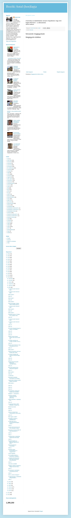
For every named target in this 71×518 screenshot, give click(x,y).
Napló (8, 198)
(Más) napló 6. (11, 301)
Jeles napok (9, 178)
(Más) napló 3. (11, 349)
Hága (8, 172)
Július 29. (10, 310)
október (10, 282)
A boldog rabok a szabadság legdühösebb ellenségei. (14, 437)
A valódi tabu (11, 375)
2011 (8, 494)
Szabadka (9, 220)
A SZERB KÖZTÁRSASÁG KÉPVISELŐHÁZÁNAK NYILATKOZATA (13, 459)
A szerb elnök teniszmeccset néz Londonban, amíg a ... (14, 428)
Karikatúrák (9, 181)
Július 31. (10, 296)
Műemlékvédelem (10, 197)
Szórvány (9, 221)
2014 (8, 275)
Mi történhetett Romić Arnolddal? (16, 133)
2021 (8, 262)
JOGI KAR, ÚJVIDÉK (12, 463)
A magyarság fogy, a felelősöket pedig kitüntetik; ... (14, 477)
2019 (8, 266)
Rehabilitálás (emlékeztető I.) (13, 208)
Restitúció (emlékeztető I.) (12, 214)
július (10, 287)
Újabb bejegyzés (29, 72)
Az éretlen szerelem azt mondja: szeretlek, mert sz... (14, 341)
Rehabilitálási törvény (11, 211)
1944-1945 (9, 160)
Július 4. (10, 462)
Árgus (8, 231)
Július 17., (10, 370)
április (10, 485)
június (10, 481)
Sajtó (8, 218)
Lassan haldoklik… (12, 453)
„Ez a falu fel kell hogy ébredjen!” (16, 144)
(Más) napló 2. (11, 372)
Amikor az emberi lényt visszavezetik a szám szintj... (14, 413)
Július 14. (10, 387)
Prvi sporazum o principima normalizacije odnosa (13, 471)
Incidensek (9, 175)
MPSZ (8, 191)
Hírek (8, 174)
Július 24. (10, 332)
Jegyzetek (9, 177)
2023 (8, 259)
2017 (8, 269)
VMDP (8, 224)
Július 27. (10, 324)
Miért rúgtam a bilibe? (12, 416)
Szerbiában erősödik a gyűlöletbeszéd (12, 419)
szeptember (11, 283)
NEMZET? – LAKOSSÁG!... (13, 393)
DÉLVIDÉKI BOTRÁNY (15, 102)
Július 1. (10, 479)
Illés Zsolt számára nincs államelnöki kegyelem (13, 368)
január (10, 490)
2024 (8, 257)
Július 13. (10, 389)
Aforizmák (31, 29)
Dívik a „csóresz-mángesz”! (13, 474)
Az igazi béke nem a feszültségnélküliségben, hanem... (13, 422)
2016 (8, 271)
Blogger (41, 511)
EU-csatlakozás (10, 168)
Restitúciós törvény (11, 217)
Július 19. (10, 360)
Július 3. (10, 468)
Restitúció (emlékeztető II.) (12, 215)
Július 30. (10, 299)
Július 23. (10, 334)
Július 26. (10, 326)
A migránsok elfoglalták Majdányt (15, 79)
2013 (8, 276)
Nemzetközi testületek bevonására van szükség (13, 378)
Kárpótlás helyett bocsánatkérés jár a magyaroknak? (12, 450)
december (11, 278)
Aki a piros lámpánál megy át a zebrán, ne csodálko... (14, 329)
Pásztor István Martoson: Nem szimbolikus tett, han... (14, 346)
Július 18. (10, 365)
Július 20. (10, 358)
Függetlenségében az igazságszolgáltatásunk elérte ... (13, 442)
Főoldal (44, 72)
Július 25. (10, 331)
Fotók (8, 242)
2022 (8, 261)
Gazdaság (9, 169)
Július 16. (10, 373)
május (10, 483)
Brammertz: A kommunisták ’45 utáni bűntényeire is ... (14, 431)
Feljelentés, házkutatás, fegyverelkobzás (16, 67)
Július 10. (10, 415)
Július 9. (10, 425)
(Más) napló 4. (11, 312)
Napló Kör (9, 200)
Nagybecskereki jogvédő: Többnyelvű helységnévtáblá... (13, 363)
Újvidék (8, 232)
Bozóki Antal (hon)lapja (21, 6)
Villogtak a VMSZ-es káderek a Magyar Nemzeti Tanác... (14, 466)
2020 (8, 264)
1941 (8, 158)
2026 (8, 254)
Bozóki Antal (17, 17)
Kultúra (8, 186)
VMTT (8, 228)
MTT (8, 192)
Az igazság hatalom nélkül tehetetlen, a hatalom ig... (14, 405)
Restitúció (9, 212)
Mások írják (9, 195)
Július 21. (10, 347)
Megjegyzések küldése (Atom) (37, 74)
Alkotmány (9, 163)
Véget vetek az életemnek (16, 48)
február (10, 488)
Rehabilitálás (9, 206)
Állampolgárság (10, 229)
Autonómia (9, 164)
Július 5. (10, 447)
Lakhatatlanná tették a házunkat (14, 58)
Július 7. (10, 434)
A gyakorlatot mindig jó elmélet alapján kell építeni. (14, 381)
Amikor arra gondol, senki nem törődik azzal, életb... (14, 352)
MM (8, 188)
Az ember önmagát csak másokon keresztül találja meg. (14, 355)
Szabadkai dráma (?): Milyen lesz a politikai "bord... (14, 315)
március (10, 487)
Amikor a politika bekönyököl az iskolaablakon (16, 121)
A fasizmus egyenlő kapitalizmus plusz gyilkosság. (12, 396)
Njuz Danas (9, 201)
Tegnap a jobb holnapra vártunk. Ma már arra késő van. (14, 337)
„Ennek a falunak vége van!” (16, 90)
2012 (8, 492)
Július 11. (10, 410)
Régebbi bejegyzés (61, 72)
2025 (8, 255)
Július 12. (10, 402)
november (11, 280)
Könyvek (9, 239)
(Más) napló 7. (11, 298)
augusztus (11, 285)
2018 (8, 268)
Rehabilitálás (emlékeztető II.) (13, 209)
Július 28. (10, 317)
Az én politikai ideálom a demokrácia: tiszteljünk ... (14, 456)
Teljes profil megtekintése (11, 41)
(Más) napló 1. (11, 383)
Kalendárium (9, 180)
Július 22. (10, 343)
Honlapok (9, 171)
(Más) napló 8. (11, 294)
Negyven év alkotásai (11, 241)
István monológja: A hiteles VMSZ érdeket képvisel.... (14, 304)
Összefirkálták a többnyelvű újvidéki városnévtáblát (13, 391)
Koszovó (9, 184)
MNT (8, 189)
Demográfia (9, 166)
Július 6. (10, 439)
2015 (8, 273)
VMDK (8, 223)
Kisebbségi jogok (10, 183)
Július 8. (10, 432)
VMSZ (8, 226)
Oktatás (8, 204)
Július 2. (10, 473)
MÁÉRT (8, 194)
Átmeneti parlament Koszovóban (12, 445)
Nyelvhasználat (10, 203)
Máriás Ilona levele (12, 406)
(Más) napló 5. (11, 309)
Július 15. (10, 385)
